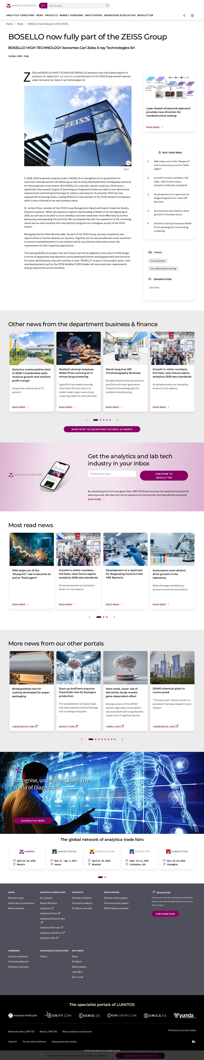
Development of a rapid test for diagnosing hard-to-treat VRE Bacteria (171, 198)
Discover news (16, 897)
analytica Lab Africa (52, 932)
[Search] (107, 6)
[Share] (184, 16)
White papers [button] (93, 15)
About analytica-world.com (77, 1031)
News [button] (39, 15)
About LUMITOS (48, 1031)
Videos (43, 956)
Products (77, 961)
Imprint (12, 1041)
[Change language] (192, 16)
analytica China (50, 913)
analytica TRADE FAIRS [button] (20, 15)
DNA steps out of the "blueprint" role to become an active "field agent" (172, 165)
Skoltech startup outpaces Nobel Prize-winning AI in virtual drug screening (172, 227)
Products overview (82, 908)
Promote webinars (18, 961)
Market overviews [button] (71, 15)
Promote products (82, 903)
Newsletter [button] (145, 15)
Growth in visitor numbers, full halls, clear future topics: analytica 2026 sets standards (171, 181)
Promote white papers (116, 903)
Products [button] (51, 15)
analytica (47, 908)
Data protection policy (64, 1041)
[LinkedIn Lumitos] (193, 1041)
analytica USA (49, 937)
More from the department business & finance (102, 429)
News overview (16, 908)
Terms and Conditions (34, 1041)
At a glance (46, 897)
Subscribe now (165, 913)
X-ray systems (65, 76)
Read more (97, 499)
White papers (79, 966)
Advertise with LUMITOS (21, 1031)
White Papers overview (116, 908)
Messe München (48, 903)
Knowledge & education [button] (119, 15)
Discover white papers (116, 897)
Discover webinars (18, 956)
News (75, 956)
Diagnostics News (33, 820)
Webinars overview (18, 966)
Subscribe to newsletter (164, 475)
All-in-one (77, 976)
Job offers (77, 971)
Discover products (81, 897)
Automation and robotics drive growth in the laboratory (171, 212)
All (42, 5)
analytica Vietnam (51, 927)
